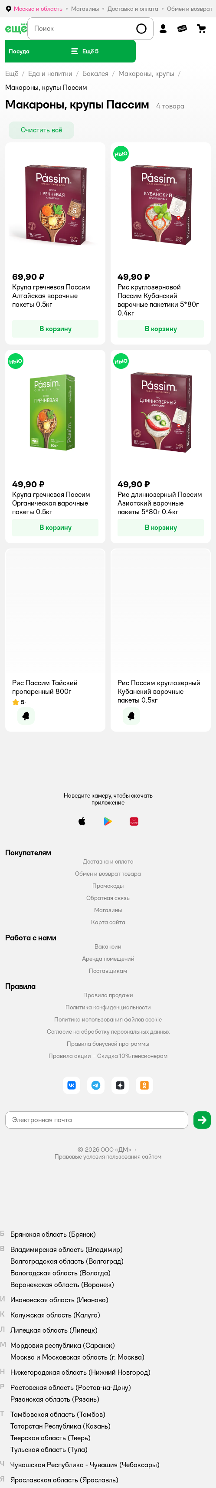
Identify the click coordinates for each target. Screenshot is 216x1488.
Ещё (11, 73)
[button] (84, 51)
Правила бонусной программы (108, 1043)
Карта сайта (108, 922)
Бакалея (95, 73)
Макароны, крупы (146, 73)
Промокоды (108, 885)
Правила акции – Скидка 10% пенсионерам (108, 1055)
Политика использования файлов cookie (108, 1019)
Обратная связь (108, 897)
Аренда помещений (108, 958)
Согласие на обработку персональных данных (108, 1031)
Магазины (108, 910)
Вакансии (108, 946)
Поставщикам (108, 970)
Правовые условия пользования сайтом (108, 1156)
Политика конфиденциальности (108, 1007)
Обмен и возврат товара (108, 873)
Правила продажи (108, 995)
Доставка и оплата (108, 861)
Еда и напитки (50, 73)
